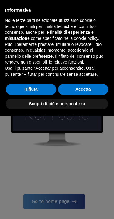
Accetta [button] (83, 89)
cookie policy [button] (86, 38)
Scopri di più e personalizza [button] (57, 103)
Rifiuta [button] (31, 89)
